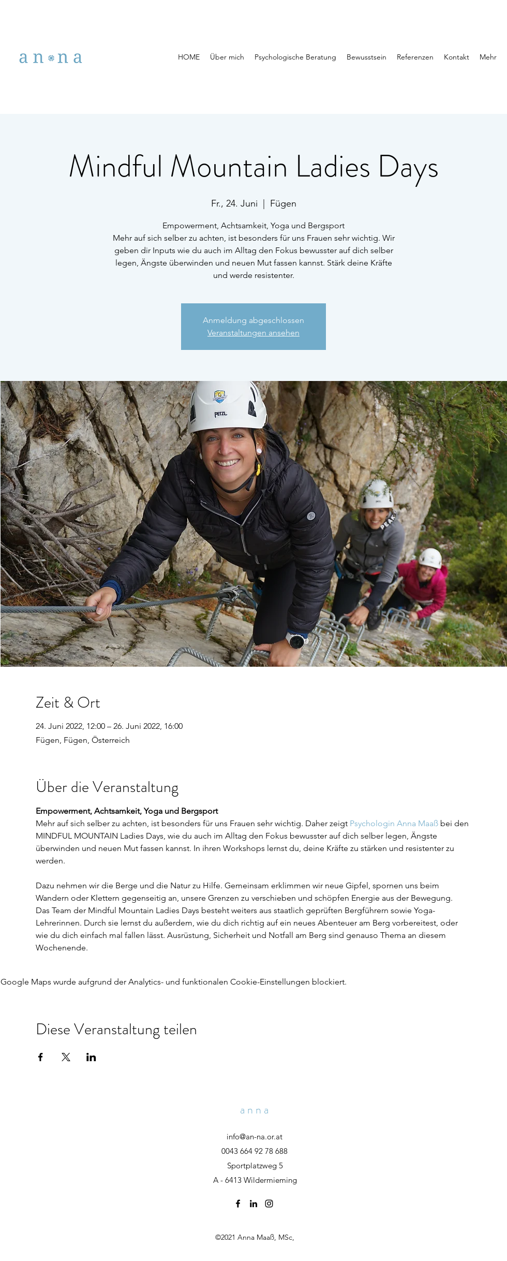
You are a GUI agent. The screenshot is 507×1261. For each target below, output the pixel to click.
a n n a (254, 1110)
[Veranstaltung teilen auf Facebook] (41, 1057)
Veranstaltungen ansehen (253, 333)
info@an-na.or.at (254, 1136)
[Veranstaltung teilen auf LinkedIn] (91, 1057)
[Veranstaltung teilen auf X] (66, 1057)
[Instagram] (269, 1203)
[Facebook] (238, 1203)
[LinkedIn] (253, 1203)
